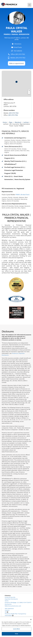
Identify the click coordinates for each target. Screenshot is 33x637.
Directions (17, 44)
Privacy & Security (10, 597)
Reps (10, 122)
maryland (18, 122)
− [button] (29, 93)
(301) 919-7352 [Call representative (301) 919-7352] (13, 115)
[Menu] (29, 5)
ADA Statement (9, 608)
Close (16, 634)
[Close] (31, 620)
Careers (7, 610)
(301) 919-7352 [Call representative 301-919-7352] (13, 113)
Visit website (18, 51)
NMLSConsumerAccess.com (13, 606)
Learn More (16, 629)
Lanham (26, 122)
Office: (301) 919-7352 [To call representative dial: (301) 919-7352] (18, 54)
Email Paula (18, 47)
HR (6, 612)
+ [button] (29, 91)
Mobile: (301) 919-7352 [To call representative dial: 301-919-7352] (17, 58)
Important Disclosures (11, 599)
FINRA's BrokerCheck (22, 195)
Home (5, 122)
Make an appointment (16, 63)
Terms (6, 601)
